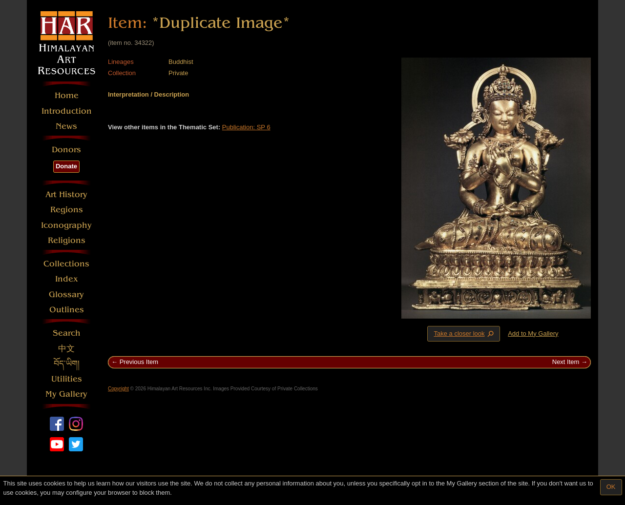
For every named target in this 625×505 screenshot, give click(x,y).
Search (67, 333)
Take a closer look (464, 333)
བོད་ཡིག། (67, 363)
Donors (66, 149)
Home (67, 95)
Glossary (66, 294)
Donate (66, 166)
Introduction (67, 111)
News (66, 126)
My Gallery (66, 394)
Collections (66, 263)
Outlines (66, 309)
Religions (66, 240)
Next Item (566, 361)
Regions (66, 209)
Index (66, 278)
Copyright (118, 388)
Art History (66, 194)
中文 (66, 348)
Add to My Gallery (533, 333)
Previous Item (139, 361)
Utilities (66, 379)
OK (611, 486)
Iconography (66, 225)
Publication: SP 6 (246, 127)
